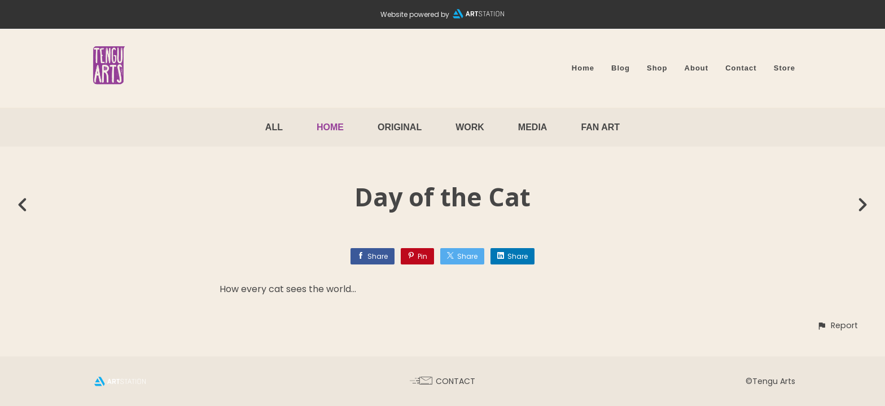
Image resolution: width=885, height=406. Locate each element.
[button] (837, 325)
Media (532, 127)
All (274, 127)
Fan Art (600, 127)
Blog (620, 68)
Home (583, 68)
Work (469, 127)
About (697, 68)
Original (400, 127)
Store (784, 68)
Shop (657, 68)
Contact (741, 68)
